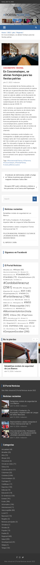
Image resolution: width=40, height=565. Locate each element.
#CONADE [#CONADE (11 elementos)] (18, 279)
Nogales (4, 519)
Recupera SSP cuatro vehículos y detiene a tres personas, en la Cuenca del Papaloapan (19, 187)
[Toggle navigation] (4, 27)
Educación (5, 493)
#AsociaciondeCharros (15, 160)
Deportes (5, 487)
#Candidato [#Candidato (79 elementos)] (10, 277)
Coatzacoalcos (7, 470)
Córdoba (5, 475)
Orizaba (4, 528)
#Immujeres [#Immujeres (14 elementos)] (18, 303)
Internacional (6, 507)
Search (35, 199)
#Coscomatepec (9, 162)
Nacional (5, 516)
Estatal (4, 499)
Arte (3, 455)
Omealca (5, 525)
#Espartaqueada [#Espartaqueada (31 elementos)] (10, 294)
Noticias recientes (12, 396)
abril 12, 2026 (8, 371)
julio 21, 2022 (7, 82)
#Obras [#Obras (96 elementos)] (15, 315)
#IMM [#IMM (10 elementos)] (27, 300)
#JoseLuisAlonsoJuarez (11, 165)
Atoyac (4, 458)
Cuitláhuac (5, 484)
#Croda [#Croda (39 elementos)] (17, 288)
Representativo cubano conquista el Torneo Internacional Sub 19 (23, 423)
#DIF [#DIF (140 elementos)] (26, 291)
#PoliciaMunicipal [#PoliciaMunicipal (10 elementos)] (14, 318)
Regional (20, 68)
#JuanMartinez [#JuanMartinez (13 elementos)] (9, 308)
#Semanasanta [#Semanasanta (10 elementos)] (22, 323)
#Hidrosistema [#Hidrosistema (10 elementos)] (8, 300)
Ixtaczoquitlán (6, 510)
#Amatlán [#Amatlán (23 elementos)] (7, 270)
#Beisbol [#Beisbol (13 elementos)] (24, 272)
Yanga (4, 548)
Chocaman (5, 461)
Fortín (7, 361)
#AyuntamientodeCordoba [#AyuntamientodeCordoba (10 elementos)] (11, 272)
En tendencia (6, 496)
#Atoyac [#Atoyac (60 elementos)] (18, 270)
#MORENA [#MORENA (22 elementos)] (20, 308)
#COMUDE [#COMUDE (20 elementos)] (8, 279)
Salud (3, 539)
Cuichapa (5, 481)
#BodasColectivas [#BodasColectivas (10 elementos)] (9, 274)
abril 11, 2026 (14, 437)
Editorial (4, 490)
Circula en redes (7, 464)
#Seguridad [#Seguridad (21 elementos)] (12, 323)
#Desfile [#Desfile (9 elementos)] (16, 291)
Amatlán (4, 452)
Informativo (6, 504)
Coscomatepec (9, 68)
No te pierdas (9, 339)
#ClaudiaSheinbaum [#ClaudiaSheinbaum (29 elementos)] (26, 277)
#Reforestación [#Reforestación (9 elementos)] (23, 320)
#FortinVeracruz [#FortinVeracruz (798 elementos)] (16, 296)
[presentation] (33, 339)
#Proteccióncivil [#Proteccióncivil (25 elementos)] (10, 320)
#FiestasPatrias (20, 162)
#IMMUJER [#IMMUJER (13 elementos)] (7, 303)
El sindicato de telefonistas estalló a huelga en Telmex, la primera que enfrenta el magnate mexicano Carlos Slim (20, 177)
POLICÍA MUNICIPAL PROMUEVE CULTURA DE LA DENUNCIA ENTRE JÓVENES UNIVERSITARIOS (19, 236)
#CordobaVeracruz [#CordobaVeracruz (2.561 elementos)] (16, 285)
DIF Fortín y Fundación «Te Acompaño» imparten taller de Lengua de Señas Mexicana (24, 413)
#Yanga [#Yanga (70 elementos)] (24, 329)
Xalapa (4, 545)
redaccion (16, 82)
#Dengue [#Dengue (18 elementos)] (27, 288)
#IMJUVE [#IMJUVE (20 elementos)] (19, 300)
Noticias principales (8, 522)
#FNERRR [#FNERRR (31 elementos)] (24, 294)
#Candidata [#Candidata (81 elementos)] (22, 274)
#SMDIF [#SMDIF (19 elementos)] (27, 326)
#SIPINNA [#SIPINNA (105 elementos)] (16, 326)
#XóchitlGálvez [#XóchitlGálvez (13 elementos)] (12, 329)
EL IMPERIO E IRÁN (10, 242)
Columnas (5, 473)
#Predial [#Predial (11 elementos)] (24, 318)
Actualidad (5, 449)
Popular (4, 530)
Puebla (4, 533)
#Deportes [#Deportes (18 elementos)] (7, 291)
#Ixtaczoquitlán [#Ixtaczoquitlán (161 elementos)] (20, 305)
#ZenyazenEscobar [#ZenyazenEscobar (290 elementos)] (16, 331)
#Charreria (27, 160)
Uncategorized (7, 542)
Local (3, 513)
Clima (4, 467)
